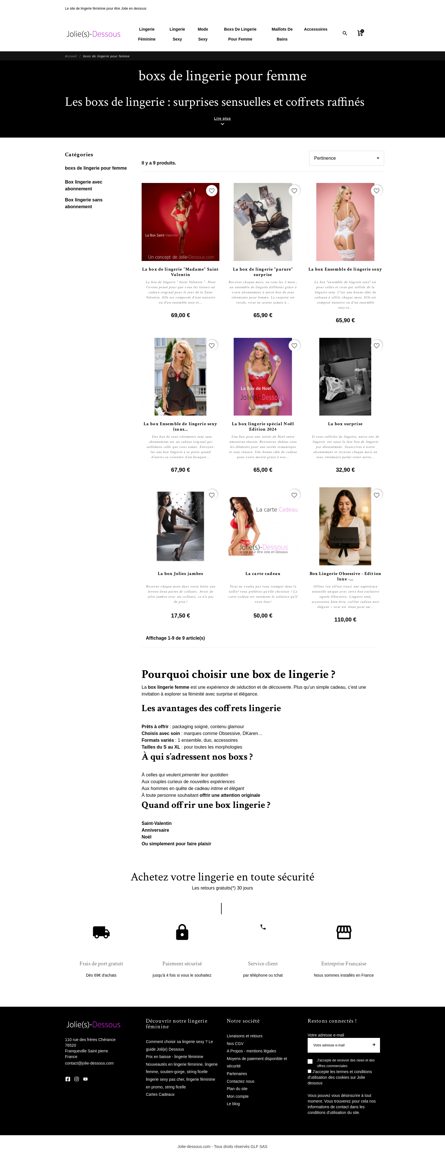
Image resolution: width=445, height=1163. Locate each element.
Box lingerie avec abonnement (83, 185)
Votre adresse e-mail (326, 1035)
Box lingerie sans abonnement (84, 203)
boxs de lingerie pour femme (96, 168)
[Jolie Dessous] (93, 34)
